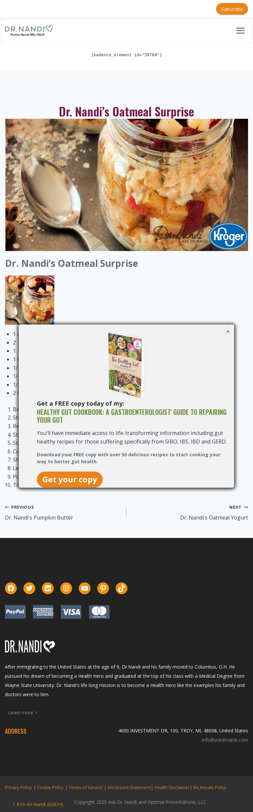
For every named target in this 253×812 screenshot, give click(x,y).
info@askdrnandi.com (225, 740)
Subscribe (232, 9)
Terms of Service (85, 787)
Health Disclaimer (172, 787)
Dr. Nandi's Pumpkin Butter (39, 517)
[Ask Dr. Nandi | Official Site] (29, 30)
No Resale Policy (209, 787)
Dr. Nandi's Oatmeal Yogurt (214, 517)
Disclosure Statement (129, 787)
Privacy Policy (18, 787)
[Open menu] (240, 30)
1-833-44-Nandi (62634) (38, 804)
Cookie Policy (50, 787)
